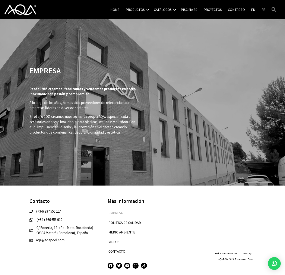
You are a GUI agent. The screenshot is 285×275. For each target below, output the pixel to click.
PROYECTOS (213, 9)
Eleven (251, 259)
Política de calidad (124, 222)
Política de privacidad (226, 253)
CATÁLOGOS (163, 9)
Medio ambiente (121, 232)
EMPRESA (115, 213)
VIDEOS (113, 242)
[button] (274, 263)
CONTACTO (236, 9)
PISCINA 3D (189, 9)
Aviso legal (248, 253)
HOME (115, 9)
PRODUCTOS (135, 9)
